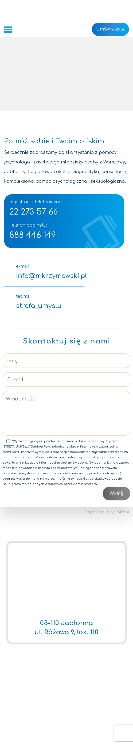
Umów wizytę (110, 29)
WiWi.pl (123, 512)
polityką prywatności (101, 457)
